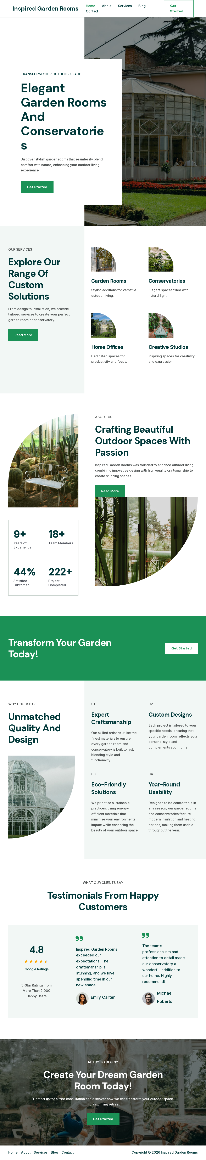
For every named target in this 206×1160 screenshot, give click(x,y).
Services (125, 6)
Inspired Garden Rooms (45, 8)
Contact (92, 11)
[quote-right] (79, 938)
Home (90, 6)
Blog (142, 6)
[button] (179, 8)
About (106, 6)
